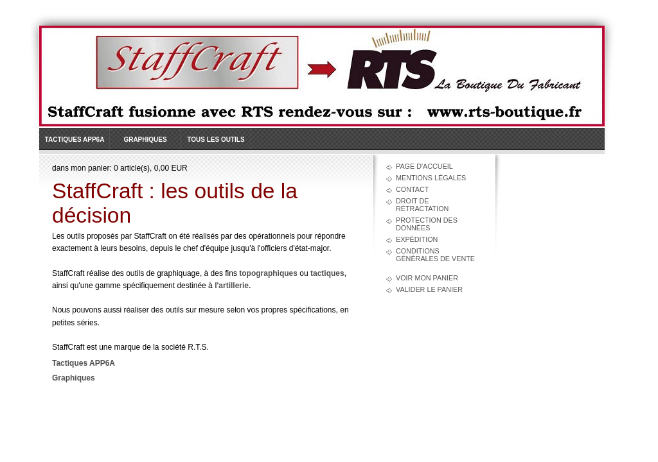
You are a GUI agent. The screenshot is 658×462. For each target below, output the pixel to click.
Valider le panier (429, 289)
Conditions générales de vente (435, 254)
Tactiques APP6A (75, 139)
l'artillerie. (233, 285)
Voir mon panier (427, 278)
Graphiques (144, 139)
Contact (412, 189)
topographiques (268, 273)
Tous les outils (215, 139)
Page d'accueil (424, 166)
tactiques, (328, 273)
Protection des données (427, 224)
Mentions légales (431, 178)
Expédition (417, 239)
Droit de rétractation (422, 204)
